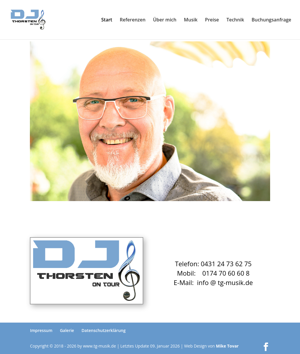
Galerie (67, 330)
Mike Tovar (227, 346)
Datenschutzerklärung (103, 330)
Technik (235, 20)
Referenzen (133, 20)
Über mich (164, 20)
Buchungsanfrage (271, 20)
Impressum (41, 330)
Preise (212, 20)
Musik (190, 20)
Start (106, 20)
